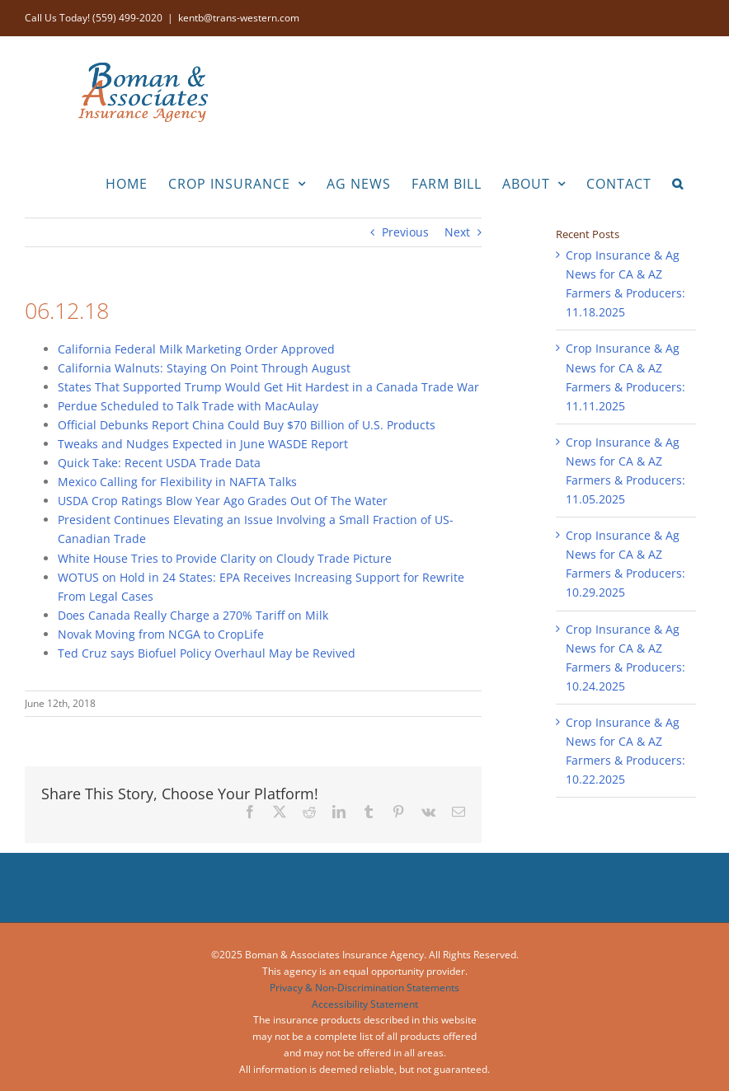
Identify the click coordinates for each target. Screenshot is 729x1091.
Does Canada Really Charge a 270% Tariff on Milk (193, 615)
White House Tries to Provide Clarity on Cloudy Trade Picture (225, 558)
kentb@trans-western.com (238, 18)
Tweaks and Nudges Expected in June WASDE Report (203, 444)
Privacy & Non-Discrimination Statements (364, 988)
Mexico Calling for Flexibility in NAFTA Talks (177, 481)
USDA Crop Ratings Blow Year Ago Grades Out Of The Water (223, 500)
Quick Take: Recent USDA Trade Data (159, 463)
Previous (405, 232)
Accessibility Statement (365, 1004)
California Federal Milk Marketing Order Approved (196, 349)
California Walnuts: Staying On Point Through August (204, 368)
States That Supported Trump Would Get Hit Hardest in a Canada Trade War (268, 387)
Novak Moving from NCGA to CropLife (161, 634)
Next (457, 232)
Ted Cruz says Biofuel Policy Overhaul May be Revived (206, 653)
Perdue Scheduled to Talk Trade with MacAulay (188, 406)
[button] (678, 182)
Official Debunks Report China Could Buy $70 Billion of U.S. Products (246, 425)
